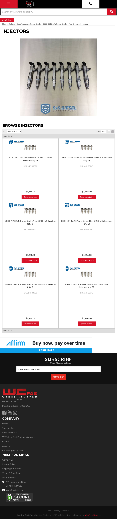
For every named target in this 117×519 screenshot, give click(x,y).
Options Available (30, 197)
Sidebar (9, 20)
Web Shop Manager (92, 515)
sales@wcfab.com (14, 490)
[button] (58, 12)
